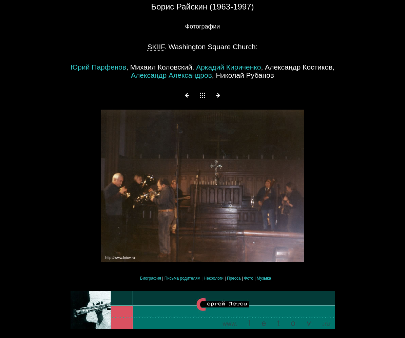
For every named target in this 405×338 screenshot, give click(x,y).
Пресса (234, 278)
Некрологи (214, 278)
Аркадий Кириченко (228, 67)
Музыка (264, 278)
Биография (150, 278)
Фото (248, 278)
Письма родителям (183, 278)
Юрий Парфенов (98, 67)
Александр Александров (171, 75)
